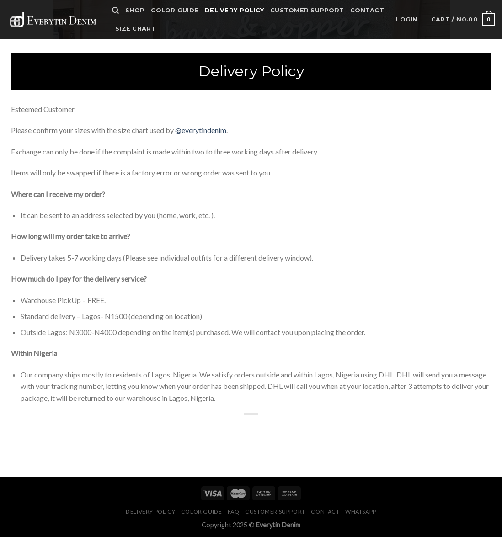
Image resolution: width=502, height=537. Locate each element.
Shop (134, 10)
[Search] (115, 10)
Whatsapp (360, 511)
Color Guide (174, 10)
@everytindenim (200, 130)
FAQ (234, 511)
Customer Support (307, 10)
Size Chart (135, 28)
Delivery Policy (234, 10)
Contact (367, 10)
